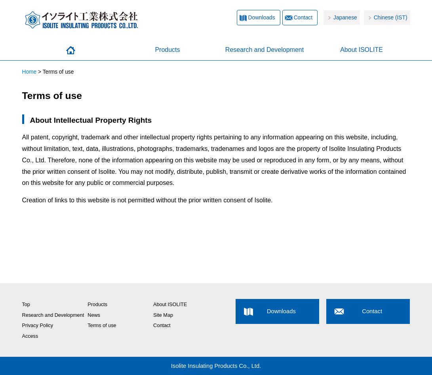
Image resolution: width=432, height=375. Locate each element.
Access (30, 336)
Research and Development (264, 49)
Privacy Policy (37, 325)
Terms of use (102, 325)
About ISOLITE (361, 49)
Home (70, 50)
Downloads (261, 18)
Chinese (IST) (390, 18)
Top (26, 304)
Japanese (345, 18)
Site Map (163, 315)
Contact (303, 18)
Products (167, 49)
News (94, 315)
